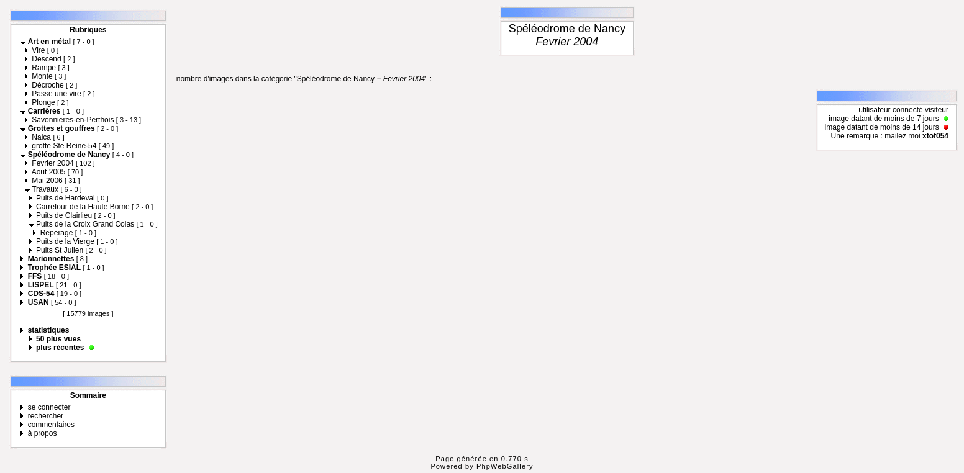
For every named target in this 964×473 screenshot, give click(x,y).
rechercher (45, 416)
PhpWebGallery (505, 466)
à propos (42, 433)
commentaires (51, 424)
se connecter (49, 407)
